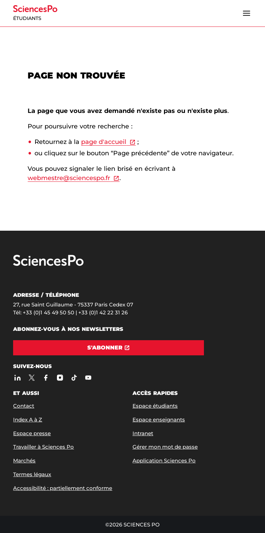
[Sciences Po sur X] (31, 378)
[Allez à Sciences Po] (48, 264)
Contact (23, 406)
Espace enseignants (158, 419)
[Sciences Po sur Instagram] (60, 378)
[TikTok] (74, 378)
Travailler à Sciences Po (43, 446)
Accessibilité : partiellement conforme (62, 488)
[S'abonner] (108, 347)
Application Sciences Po (164, 460)
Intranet (142, 433)
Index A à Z (27, 419)
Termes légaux (32, 474)
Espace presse (32, 433)
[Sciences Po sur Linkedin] (17, 378)
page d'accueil (103, 142)
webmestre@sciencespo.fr (69, 178)
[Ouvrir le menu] (247, 13)
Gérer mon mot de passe (165, 446)
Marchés (24, 460)
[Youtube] (88, 378)
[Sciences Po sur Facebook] (45, 378)
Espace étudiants (155, 406)
